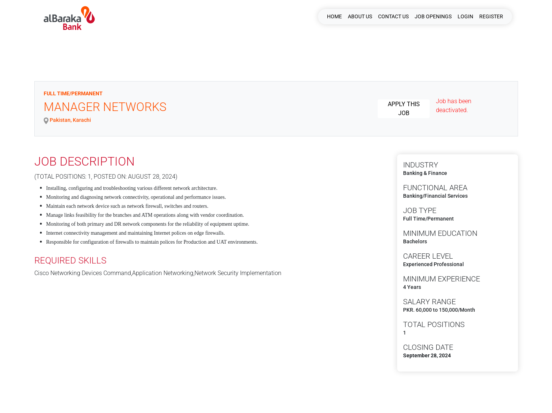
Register (491, 16)
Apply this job (404, 109)
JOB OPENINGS (433, 16)
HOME (334, 16)
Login (465, 16)
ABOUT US (360, 16)
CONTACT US (393, 16)
